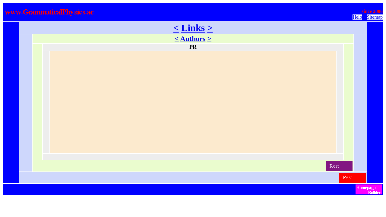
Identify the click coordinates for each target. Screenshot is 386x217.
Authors (192, 38)
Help (357, 17)
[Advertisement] (193, 102)
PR (193, 47)
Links (193, 27)
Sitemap (375, 17)
